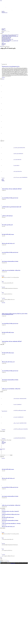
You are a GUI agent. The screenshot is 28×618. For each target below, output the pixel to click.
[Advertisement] (7, 20)
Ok (11, 563)
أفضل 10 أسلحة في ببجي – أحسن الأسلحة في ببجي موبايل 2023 (10, 40)
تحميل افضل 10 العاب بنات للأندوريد (7, 215)
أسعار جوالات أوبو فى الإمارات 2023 (6, 37)
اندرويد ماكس (3, 44)
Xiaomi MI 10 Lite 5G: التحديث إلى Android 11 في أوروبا (10, 66)
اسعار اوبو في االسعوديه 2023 (5, 41)
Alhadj (3, 281)
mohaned (3, 532)
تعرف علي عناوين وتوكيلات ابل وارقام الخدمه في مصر (9, 35)
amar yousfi (3, 543)
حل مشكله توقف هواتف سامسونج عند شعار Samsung (10, 261)
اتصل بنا (3, 443)
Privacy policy (13, 563)
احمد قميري (3, 554)
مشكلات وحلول (4, 43)
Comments (3, 180)
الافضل (3, 42)
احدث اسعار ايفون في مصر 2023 (6, 38)
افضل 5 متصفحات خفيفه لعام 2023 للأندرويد (7, 39)
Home (1, 46)
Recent (3, 179)
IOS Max (3, 29)
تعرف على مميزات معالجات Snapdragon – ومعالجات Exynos (11, 270)
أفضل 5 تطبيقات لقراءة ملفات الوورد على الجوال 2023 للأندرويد (10, 36)
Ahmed (3, 292)
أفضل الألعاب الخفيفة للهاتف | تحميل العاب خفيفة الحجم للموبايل (11, 188)
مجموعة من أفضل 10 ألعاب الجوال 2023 (8, 234)
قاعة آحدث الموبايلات (4, 12)
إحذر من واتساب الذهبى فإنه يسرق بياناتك (8, 243)
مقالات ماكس (3, 28)
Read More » (3, 77)
